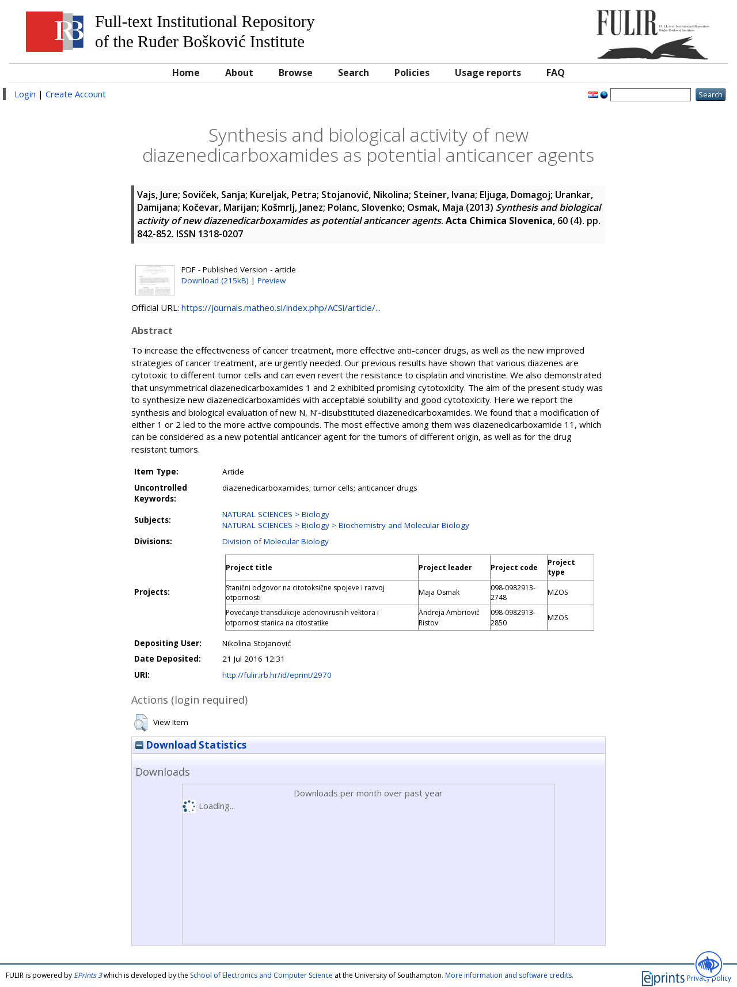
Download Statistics (190, 744)
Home (186, 72)
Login (25, 94)
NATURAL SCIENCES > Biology (275, 514)
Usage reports (488, 72)
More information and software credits (508, 975)
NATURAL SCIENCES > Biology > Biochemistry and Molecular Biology (345, 525)
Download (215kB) (215, 280)
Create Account (75, 94)
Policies (412, 72)
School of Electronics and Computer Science (261, 975)
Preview (271, 280)
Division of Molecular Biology (275, 541)
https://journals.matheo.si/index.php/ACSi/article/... (281, 307)
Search (353, 72)
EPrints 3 (88, 975)
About (239, 72)
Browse (296, 72)
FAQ (555, 72)
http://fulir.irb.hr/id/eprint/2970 (277, 675)
